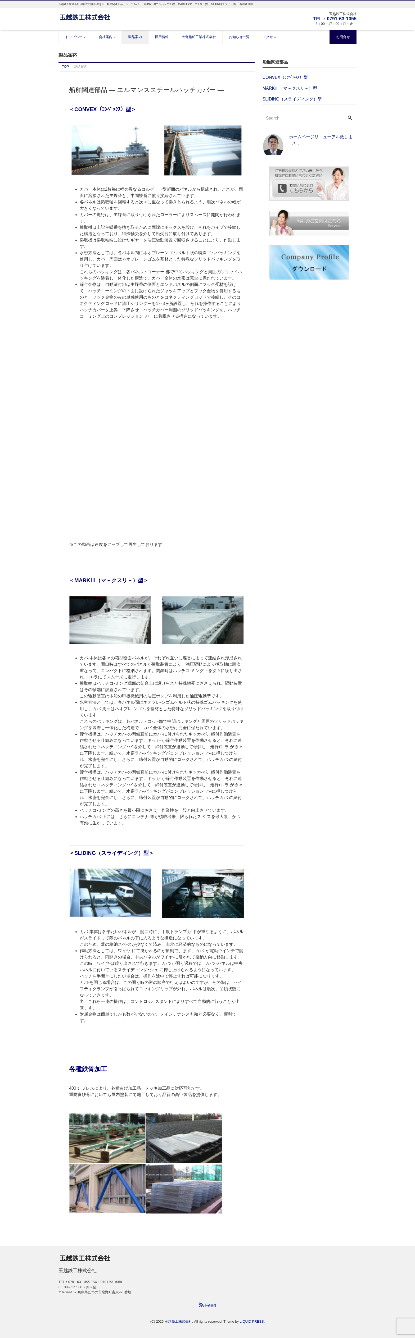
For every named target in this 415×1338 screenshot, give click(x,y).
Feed (207, 1305)
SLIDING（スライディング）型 (292, 99)
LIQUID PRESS (252, 1321)
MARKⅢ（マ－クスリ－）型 (290, 88)
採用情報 (162, 37)
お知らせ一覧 (239, 37)
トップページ (75, 37)
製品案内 (135, 37)
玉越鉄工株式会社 (178, 1321)
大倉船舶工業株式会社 (199, 37)
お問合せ (343, 37)
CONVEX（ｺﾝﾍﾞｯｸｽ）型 (285, 77)
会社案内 (105, 37)
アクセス (269, 37)
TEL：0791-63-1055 (335, 18)
